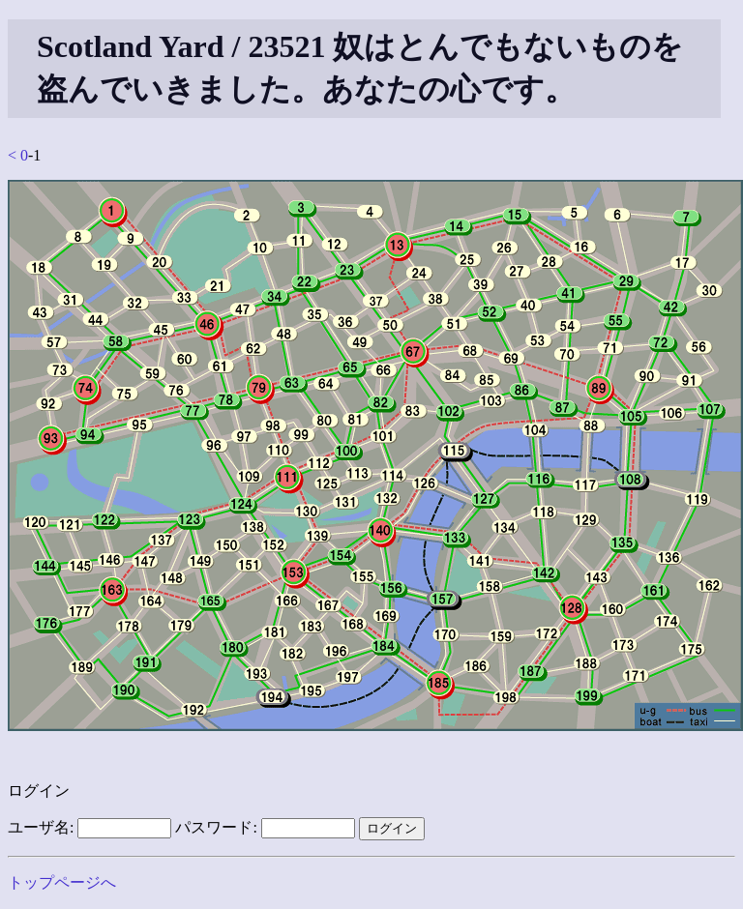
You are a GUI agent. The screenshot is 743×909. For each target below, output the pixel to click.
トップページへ (62, 882)
